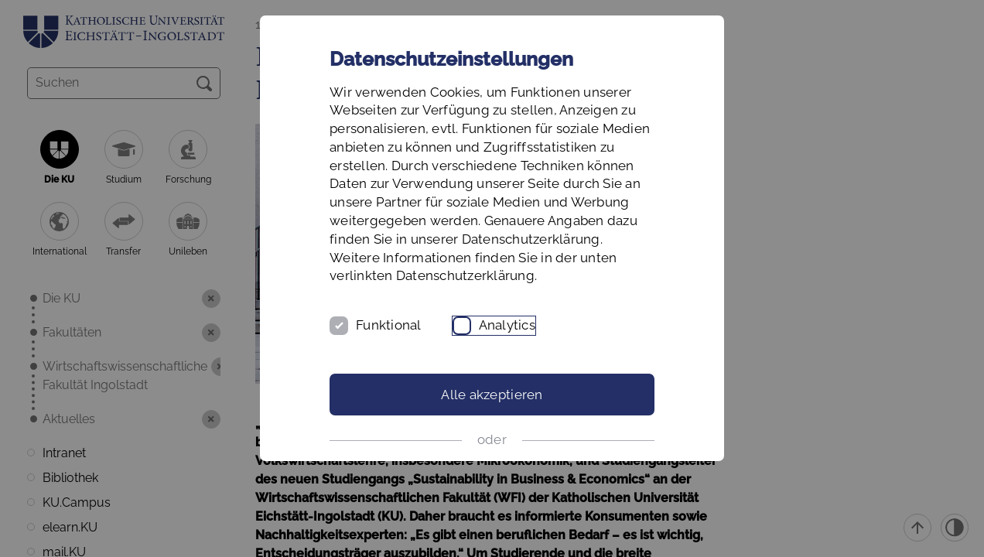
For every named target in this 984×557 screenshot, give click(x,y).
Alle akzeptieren (491, 394)
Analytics (507, 325)
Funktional (389, 325)
